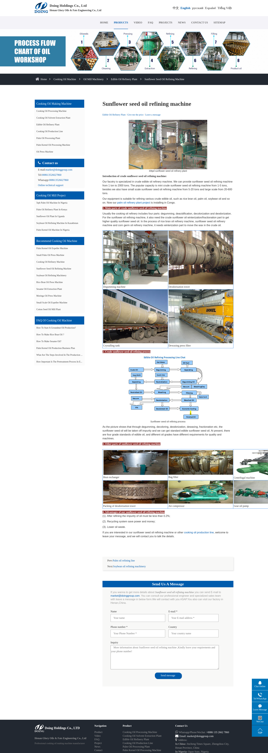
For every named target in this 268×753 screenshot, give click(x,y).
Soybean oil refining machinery (51, 275)
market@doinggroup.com (59, 169)
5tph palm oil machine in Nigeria (51, 203)
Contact (98, 750)
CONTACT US (199, 22)
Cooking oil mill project (51, 195)
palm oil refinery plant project (133, 202)
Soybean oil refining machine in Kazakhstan (57, 223)
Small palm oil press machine (50, 255)
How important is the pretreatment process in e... (59, 362)
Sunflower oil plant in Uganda (50, 216)
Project (98, 743)
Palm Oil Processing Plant (48, 138)
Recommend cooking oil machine (56, 241)
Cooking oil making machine (53, 103)
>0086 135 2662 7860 (217, 732)
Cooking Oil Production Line (49, 131)
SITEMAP (219, 22)
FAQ (150, 22)
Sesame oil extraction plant (49, 289)
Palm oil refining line (124, 560)
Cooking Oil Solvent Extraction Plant (53, 118)
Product (98, 732)
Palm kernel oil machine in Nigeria (53, 230)
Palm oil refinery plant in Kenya (51, 209)
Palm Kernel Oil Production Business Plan (55, 348)
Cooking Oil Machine (65, 79)
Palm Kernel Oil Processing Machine (53, 145)
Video (97, 735)
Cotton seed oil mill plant (48, 309)
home (44, 79)
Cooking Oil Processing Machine (51, 111)
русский (197, 8)
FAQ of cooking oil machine (54, 320)
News (97, 746)
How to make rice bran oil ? (50, 334)
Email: (181, 736)
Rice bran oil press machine (49, 282)
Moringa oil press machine (48, 296)
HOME (104, 22)
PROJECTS (165, 22)
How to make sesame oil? (48, 341)
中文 (176, 8)
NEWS (182, 22)
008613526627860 (51, 174)
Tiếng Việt (224, 8)
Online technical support (50, 185)
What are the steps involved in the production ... (59, 355)
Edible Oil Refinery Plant (124, 79)
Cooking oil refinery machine (50, 262)
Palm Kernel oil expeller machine (52, 248)
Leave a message (153, 115)
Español (210, 8)
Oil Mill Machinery (93, 79)
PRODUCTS (121, 22)
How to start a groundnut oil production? (56, 328)
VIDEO (138, 22)
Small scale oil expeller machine (51, 302)
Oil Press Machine (44, 152)
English (185, 8)
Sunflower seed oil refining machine (164, 79)
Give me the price (135, 115)
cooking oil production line (199, 532)
